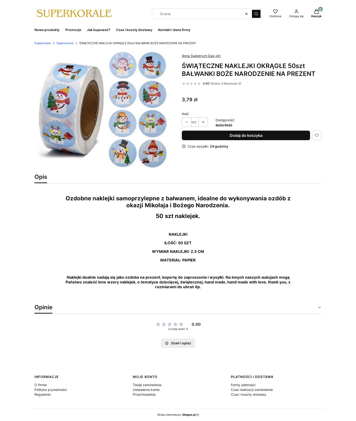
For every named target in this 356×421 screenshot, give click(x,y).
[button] (256, 14)
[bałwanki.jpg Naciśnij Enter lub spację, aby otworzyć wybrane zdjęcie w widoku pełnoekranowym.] (104, 110)
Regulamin (42, 394)
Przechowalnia (144, 394)
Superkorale (42, 43)
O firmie (40, 385)
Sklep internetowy (176, 414)
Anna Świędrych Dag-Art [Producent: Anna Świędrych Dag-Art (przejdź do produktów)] (201, 56)
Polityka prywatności (50, 390)
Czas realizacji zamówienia (252, 390)
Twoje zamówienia (147, 385)
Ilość (185, 114)
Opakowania (64, 43)
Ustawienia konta (146, 390)
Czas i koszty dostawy (248, 394)
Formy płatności (243, 385)
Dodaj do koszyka (246, 135)
